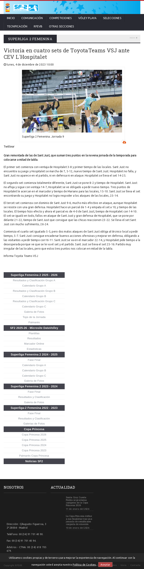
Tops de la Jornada (34, 317)
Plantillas (34, 333)
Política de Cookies (84, 564)
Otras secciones (61, 26)
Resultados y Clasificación (34, 397)
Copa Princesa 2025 (34, 439)
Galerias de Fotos (34, 423)
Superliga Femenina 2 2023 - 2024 (34, 386)
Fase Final (34, 359)
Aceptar (105, 564)
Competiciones (60, 18)
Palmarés (34, 322)
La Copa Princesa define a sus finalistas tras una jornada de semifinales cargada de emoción (79, 520)
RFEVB (38, 26)
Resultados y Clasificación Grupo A (34, 280)
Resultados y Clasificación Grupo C (34, 301)
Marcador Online (34, 343)
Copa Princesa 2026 (34, 434)
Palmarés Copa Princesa (34, 455)
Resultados (34, 338)
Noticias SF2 (34, 461)
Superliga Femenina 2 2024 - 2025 (34, 354)
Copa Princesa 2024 (34, 445)
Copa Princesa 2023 (34, 450)
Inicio (11, 18)
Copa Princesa (34, 429)
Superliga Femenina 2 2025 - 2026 (34, 275)
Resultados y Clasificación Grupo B (34, 290)
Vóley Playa (87, 18)
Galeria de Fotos (34, 311)
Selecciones (112, 18)
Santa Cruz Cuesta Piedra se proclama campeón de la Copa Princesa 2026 (77, 501)
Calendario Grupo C (34, 306)
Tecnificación (17, 26)
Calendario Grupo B (34, 296)
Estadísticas (34, 348)
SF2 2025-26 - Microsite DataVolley (34, 328)
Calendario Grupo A (34, 285)
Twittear (9, 146)
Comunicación (32, 18)
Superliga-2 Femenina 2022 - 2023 (34, 408)
